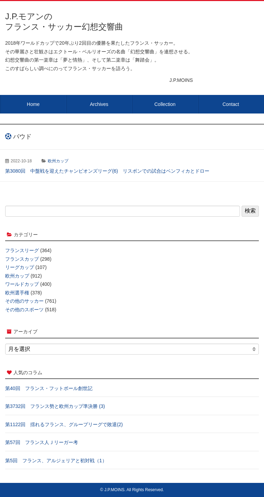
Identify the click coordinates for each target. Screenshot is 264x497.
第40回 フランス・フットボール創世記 (48, 388)
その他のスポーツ (24, 309)
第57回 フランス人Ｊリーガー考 (41, 442)
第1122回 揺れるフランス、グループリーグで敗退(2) (64, 424)
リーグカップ (19, 267)
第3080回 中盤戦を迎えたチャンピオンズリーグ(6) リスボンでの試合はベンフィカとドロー (107, 171)
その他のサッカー (24, 301)
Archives (99, 104)
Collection (164, 104)
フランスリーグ (22, 250)
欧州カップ (58, 161)
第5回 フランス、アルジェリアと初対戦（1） (56, 460)
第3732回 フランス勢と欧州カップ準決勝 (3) (55, 406)
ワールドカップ (22, 284)
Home (33, 104)
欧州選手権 (17, 292)
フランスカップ (22, 259)
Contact (230, 104)
